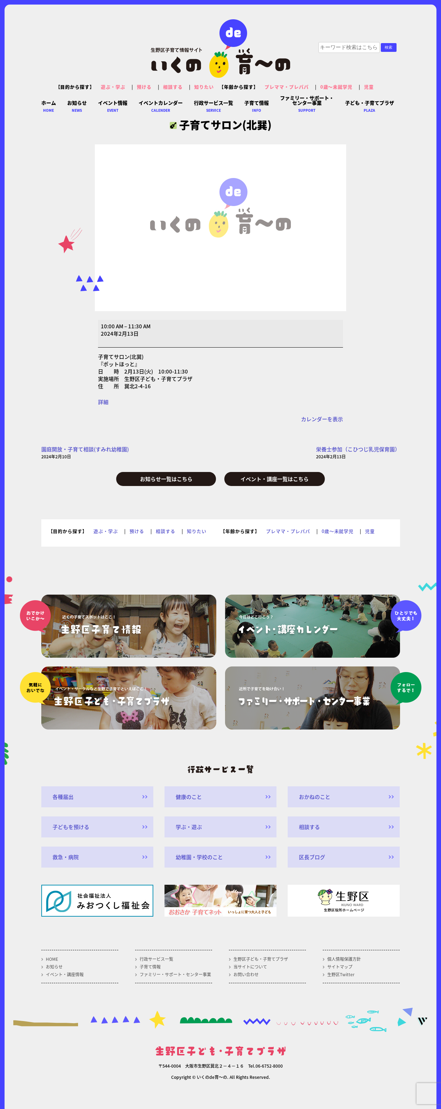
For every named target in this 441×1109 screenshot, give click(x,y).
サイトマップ (339, 967)
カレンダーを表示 (322, 419)
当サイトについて (250, 967)
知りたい (204, 86)
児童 (369, 86)
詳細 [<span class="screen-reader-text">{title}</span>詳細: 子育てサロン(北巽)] (103, 402)
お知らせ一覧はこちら (166, 479)
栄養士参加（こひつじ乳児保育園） (358, 452)
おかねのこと (314, 797)
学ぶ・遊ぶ (189, 827)
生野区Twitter (341, 974)
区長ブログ (312, 857)
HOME (52, 959)
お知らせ (54, 967)
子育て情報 (150, 967)
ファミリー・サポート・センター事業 (175, 974)
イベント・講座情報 (65, 974)
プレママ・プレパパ (287, 86)
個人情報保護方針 (344, 959)
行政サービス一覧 (156, 959)
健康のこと (189, 797)
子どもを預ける (70, 827)
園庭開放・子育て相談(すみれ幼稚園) (85, 452)
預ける (144, 86)
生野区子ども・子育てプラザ (260, 959)
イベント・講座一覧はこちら (274, 479)
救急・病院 (65, 857)
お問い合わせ (246, 974)
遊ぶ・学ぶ (113, 86)
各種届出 (63, 797)
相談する (173, 86)
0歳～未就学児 (336, 86)
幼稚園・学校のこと (199, 857)
